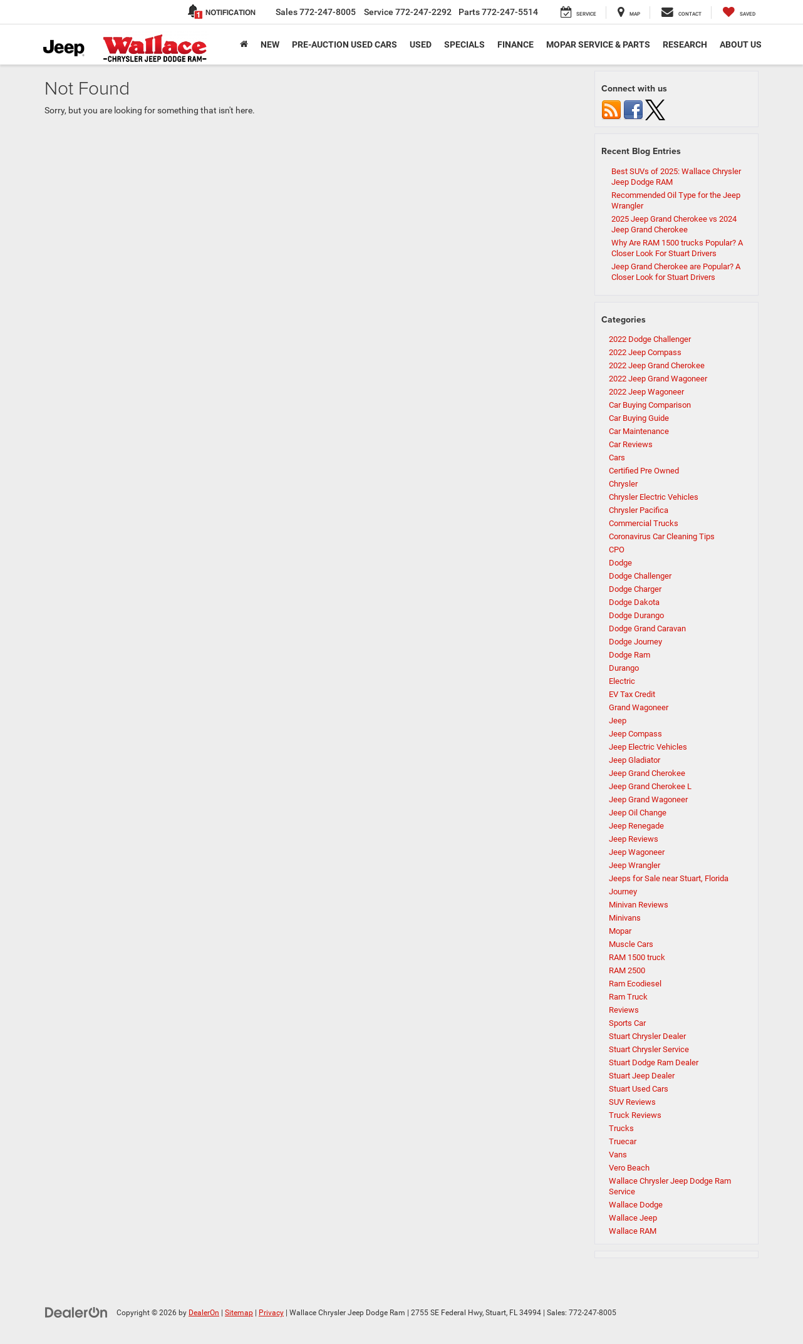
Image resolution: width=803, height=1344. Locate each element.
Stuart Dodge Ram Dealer (653, 1062)
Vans (618, 1154)
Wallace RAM (632, 1231)
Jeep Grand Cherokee (647, 773)
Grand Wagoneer (638, 707)
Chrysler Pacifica (638, 510)
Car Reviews (631, 444)
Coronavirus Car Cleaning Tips (662, 536)
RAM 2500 (627, 970)
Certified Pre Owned (644, 470)
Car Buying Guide (639, 418)
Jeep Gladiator (634, 760)
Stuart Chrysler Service (649, 1049)
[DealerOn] (76, 1312)
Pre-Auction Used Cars (344, 44)
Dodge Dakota (634, 602)
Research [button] (685, 44)
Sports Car (627, 1023)
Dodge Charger (635, 589)
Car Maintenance (639, 431)
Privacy (271, 1312)
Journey (623, 891)
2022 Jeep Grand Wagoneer (658, 378)
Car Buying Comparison (650, 405)
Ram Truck (628, 996)
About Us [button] (741, 44)
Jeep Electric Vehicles (648, 747)
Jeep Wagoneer (637, 852)
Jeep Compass (635, 733)
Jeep (617, 720)
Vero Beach (629, 1167)
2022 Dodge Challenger (650, 339)
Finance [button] (515, 44)
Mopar (620, 931)
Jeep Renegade (636, 825)
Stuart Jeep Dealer (642, 1075)
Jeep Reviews (633, 839)
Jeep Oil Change (637, 812)
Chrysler (623, 483)
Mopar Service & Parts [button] (598, 44)
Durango (624, 668)
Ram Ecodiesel (635, 983)
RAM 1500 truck (637, 957)
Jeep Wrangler (634, 865)
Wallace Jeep (633, 1218)
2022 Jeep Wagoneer (646, 391)
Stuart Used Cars (638, 1088)
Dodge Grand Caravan (647, 628)
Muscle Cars (631, 944)
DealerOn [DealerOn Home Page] (204, 1312)
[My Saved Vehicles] (739, 12)
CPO (616, 549)
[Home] (244, 44)
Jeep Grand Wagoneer (648, 799)
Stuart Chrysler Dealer (647, 1036)
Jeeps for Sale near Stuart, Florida (668, 878)
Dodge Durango (636, 615)
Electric (622, 681)
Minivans (625, 918)
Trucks (621, 1128)
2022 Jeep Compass (645, 352)
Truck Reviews (635, 1115)
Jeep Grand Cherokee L (650, 786)
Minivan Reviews (638, 904)
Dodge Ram (629, 654)
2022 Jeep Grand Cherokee (657, 365)
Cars (617, 457)
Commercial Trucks (643, 523)
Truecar (622, 1141)
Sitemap (239, 1312)
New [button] (270, 44)
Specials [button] (464, 44)
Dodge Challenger (640, 576)
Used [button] (421, 44)
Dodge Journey (635, 641)
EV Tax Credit (632, 694)
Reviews (624, 1010)
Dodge (620, 562)
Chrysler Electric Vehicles (653, 497)
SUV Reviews (632, 1102)
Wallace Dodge (636, 1204)
